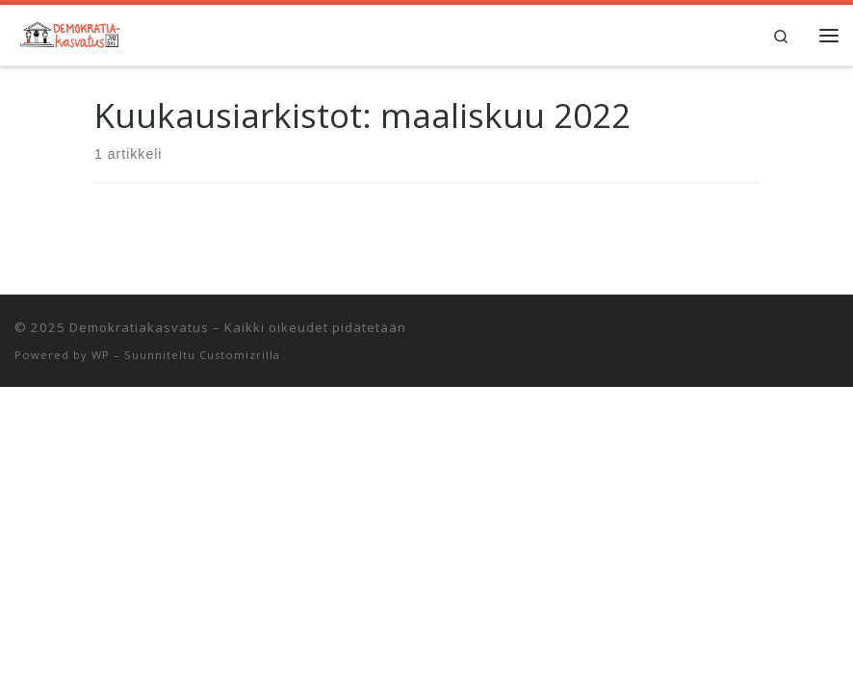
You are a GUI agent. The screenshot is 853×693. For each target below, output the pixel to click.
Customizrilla (239, 354)
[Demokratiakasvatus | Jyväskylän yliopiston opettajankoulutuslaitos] (68, 32)
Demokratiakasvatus (139, 327)
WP (100, 354)
